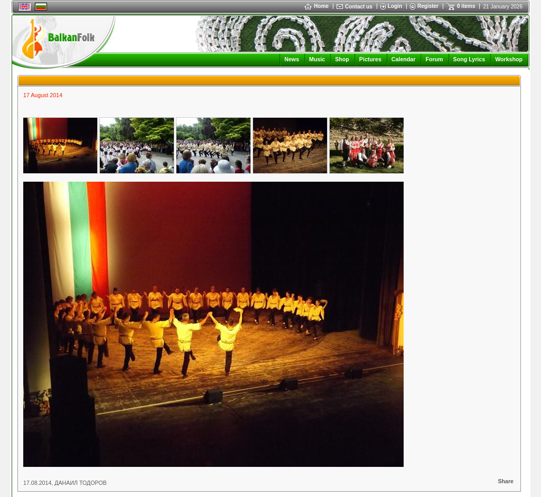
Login (395, 6)
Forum (434, 59)
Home (316, 6)
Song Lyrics (469, 59)
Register (428, 6)
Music (317, 59)
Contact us (358, 7)
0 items (466, 6)
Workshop (509, 59)
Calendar (403, 59)
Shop (342, 59)
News (291, 59)
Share (506, 481)
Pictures (370, 59)
